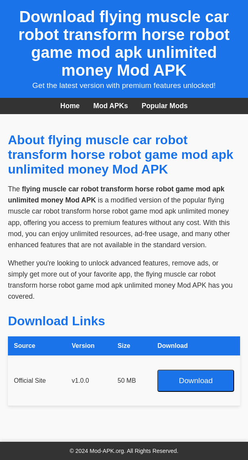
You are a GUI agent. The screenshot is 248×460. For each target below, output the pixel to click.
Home (70, 106)
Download (196, 380)
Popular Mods (164, 106)
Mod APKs (110, 106)
